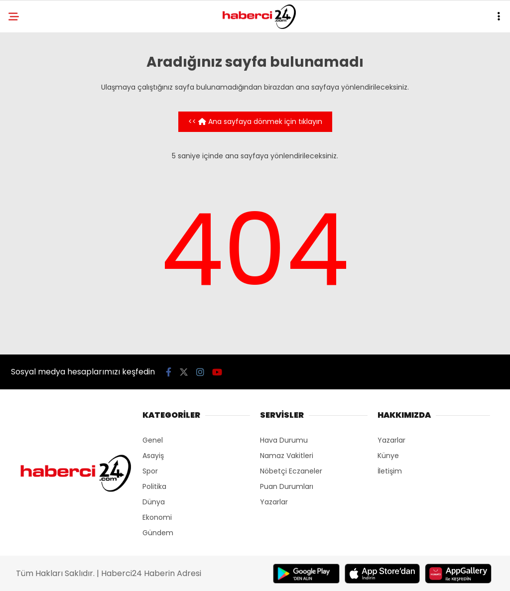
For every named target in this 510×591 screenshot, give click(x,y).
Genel (152, 440)
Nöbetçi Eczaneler (291, 471)
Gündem (157, 533)
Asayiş (153, 456)
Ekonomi (157, 517)
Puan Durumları (286, 486)
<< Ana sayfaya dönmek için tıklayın (255, 121)
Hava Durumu (284, 440)
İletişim (390, 471)
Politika (154, 486)
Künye (388, 456)
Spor (150, 471)
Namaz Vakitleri (286, 456)
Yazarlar (274, 502)
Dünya (153, 502)
